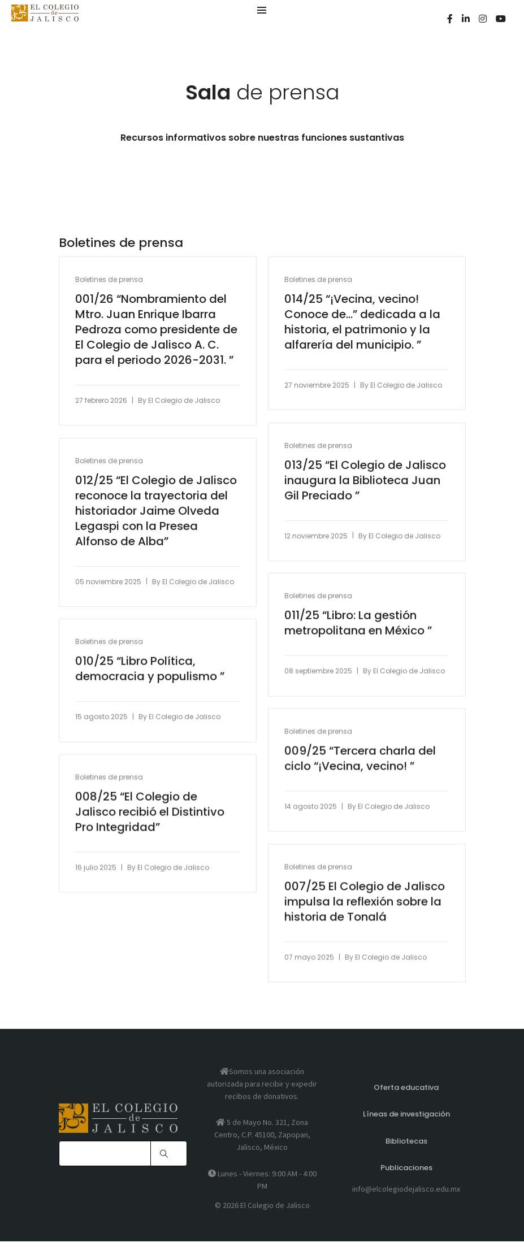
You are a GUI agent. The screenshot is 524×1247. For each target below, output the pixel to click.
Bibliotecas (406, 1146)
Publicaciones (406, 1171)
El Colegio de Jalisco (185, 401)
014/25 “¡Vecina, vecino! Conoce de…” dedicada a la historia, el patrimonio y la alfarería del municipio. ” (363, 322)
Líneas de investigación (406, 1120)
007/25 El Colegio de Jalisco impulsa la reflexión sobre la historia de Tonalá (365, 903)
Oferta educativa (406, 1095)
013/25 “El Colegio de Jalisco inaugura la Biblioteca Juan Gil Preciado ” (366, 481)
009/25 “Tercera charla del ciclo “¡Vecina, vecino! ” (361, 759)
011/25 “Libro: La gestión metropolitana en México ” (359, 624)
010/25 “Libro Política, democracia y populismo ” (151, 669)
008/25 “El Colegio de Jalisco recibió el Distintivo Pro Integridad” (151, 813)
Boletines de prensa (110, 280)
